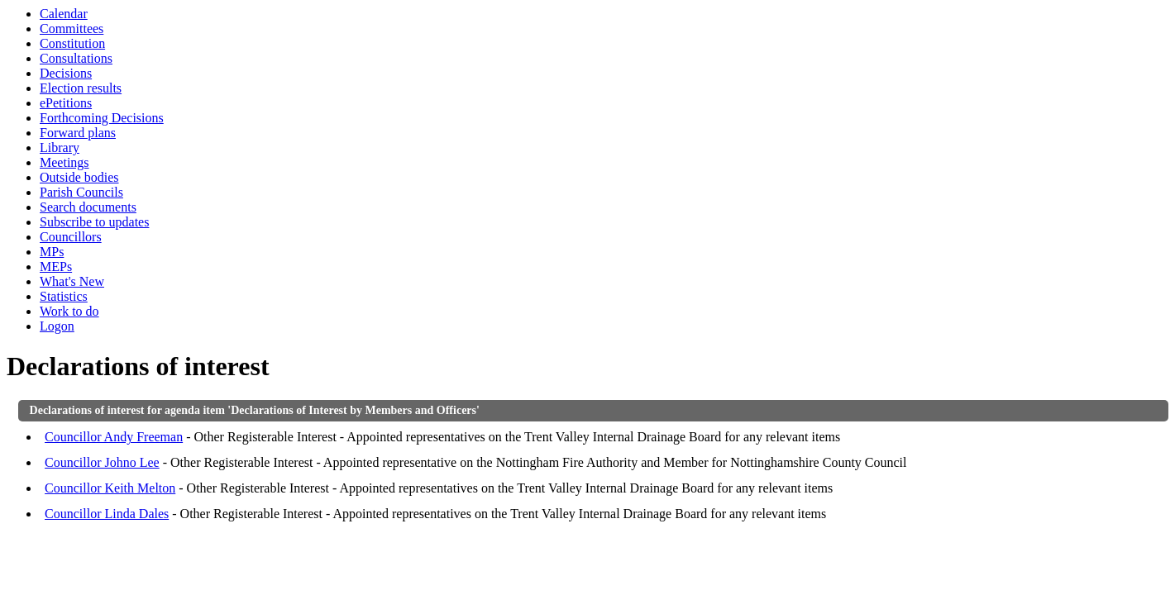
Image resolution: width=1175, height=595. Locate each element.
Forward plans (78, 133)
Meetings (64, 162)
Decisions (66, 73)
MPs (52, 252)
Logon (57, 326)
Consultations (76, 58)
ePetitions (66, 103)
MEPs (56, 266)
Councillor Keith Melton (110, 488)
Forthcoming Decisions (102, 118)
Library (59, 147)
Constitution (72, 43)
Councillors (71, 237)
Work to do (69, 311)
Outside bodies (79, 177)
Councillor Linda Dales (107, 514)
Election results (81, 88)
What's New (72, 281)
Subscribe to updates (94, 222)
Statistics (64, 296)
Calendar (64, 14)
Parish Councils (81, 192)
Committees (71, 28)
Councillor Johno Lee (102, 462)
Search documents (88, 207)
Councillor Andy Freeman (114, 437)
